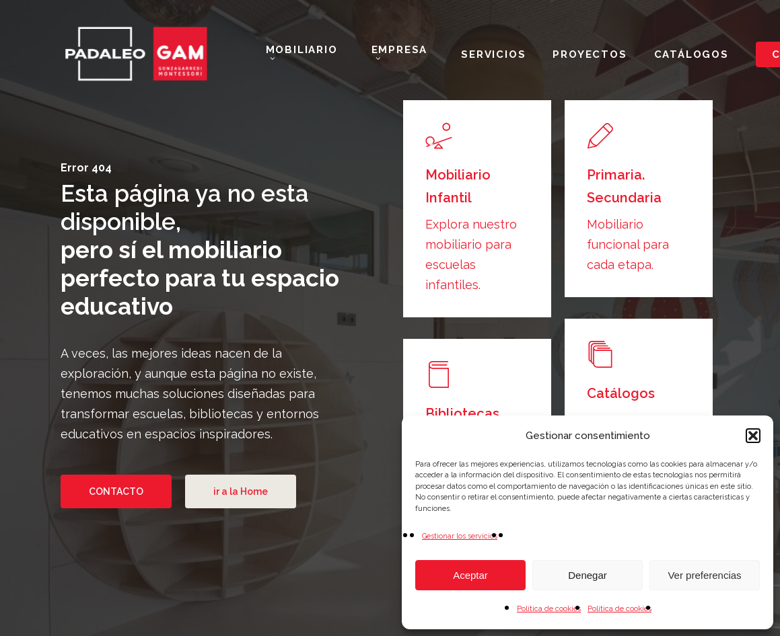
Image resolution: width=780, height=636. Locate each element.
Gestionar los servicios (459, 536)
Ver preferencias (704, 575)
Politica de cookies (619, 608)
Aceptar (470, 575)
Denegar (587, 575)
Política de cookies (549, 608)
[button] (753, 435)
